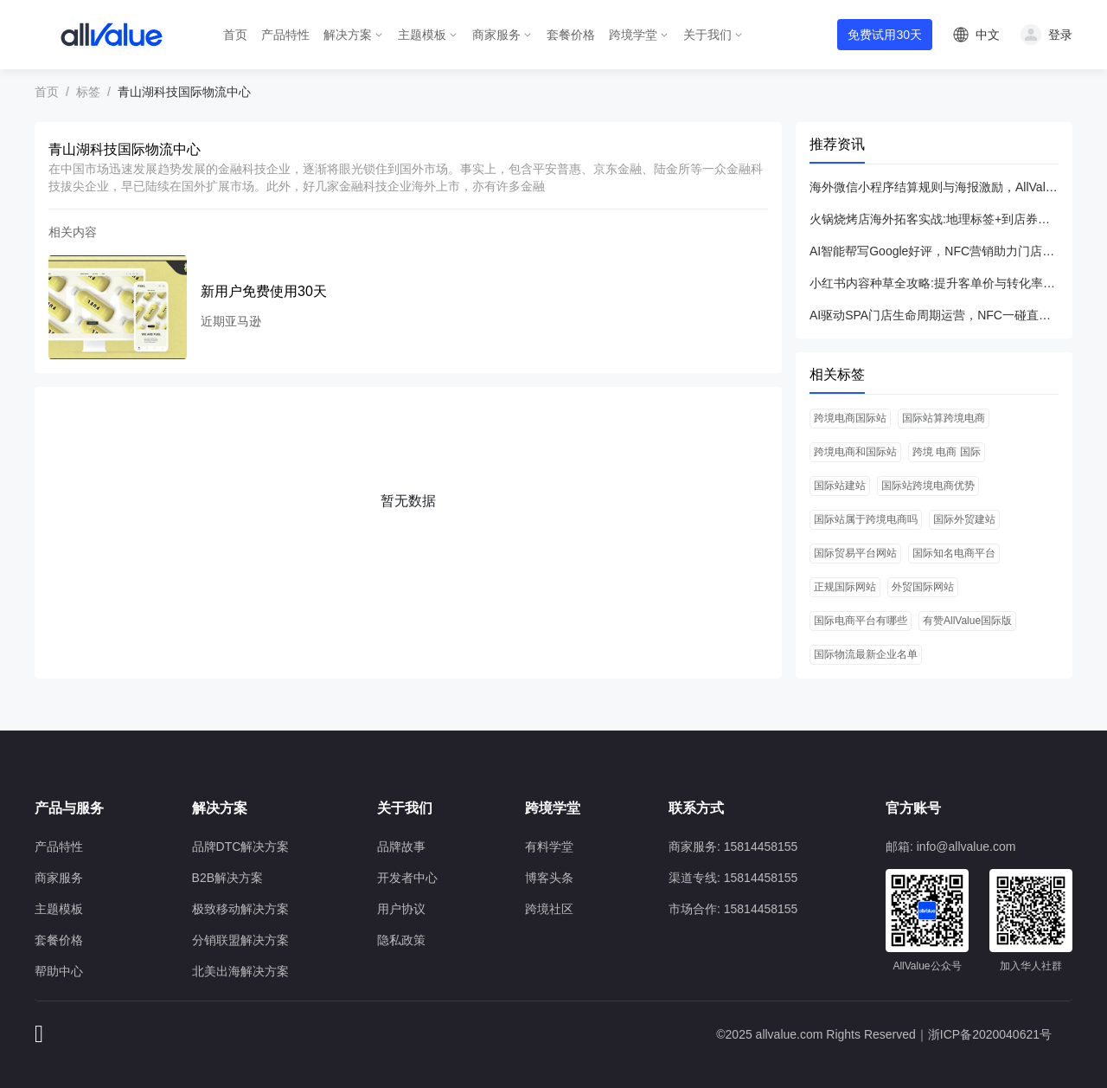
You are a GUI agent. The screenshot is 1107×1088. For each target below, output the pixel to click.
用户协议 (401, 909)
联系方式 (696, 808)
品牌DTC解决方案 (241, 846)
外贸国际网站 (923, 587)
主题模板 (422, 35)
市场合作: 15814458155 (733, 909)
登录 (1060, 35)
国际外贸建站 (964, 519)
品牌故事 (401, 846)
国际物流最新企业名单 (866, 654)
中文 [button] (988, 35)
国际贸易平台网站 (855, 553)
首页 (235, 35)
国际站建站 (840, 486)
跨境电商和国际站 (855, 452)
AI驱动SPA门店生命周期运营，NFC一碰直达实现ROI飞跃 (934, 315)
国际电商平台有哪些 (860, 621)
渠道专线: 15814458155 (733, 878)
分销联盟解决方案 (240, 940)
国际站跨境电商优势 (928, 486)
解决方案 (347, 35)
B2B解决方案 (227, 878)
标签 (88, 92)
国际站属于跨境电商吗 (866, 519)
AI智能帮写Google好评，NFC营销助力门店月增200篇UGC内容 (934, 251)
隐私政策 (401, 940)
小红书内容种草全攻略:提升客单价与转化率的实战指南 (934, 283)
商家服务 (496, 35)
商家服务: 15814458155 (733, 846)
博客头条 (549, 878)
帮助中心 (59, 971)
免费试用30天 (885, 35)
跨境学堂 (633, 35)
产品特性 (285, 35)
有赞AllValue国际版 (967, 621)
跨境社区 (549, 909)
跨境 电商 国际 (946, 452)
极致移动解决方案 (240, 909)
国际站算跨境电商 (943, 418)
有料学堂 (549, 846)
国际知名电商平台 (953, 553)
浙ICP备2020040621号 (990, 1034)
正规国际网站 (845, 587)
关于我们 (707, 35)
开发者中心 (407, 878)
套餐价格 (571, 35)
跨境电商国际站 (850, 418)
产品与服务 (69, 808)
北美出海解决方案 (240, 971)
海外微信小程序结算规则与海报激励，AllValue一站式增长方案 (934, 187)
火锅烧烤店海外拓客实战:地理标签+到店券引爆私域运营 (934, 219)
